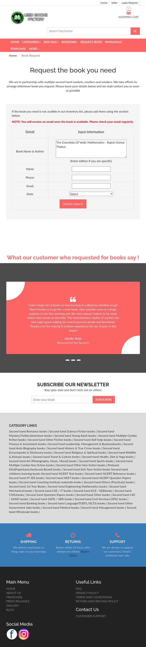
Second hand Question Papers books (50, 494)
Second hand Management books (103, 507)
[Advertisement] (73, 225)
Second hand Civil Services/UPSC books (101, 499)
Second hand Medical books (61, 507)
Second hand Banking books (27, 503)
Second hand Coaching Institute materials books (50, 482)
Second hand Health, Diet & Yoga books (108, 456)
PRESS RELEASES (17, 601)
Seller (114, 2)
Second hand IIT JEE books (27, 478)
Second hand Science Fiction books (72, 431)
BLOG (10, 609)
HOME (10, 588)
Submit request (73, 203)
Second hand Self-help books (93, 439)
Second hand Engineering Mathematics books (78, 486)
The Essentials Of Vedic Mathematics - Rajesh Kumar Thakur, (91, 149)
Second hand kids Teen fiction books (86, 469)
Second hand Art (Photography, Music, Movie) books (43, 461)
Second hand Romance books (28, 431)
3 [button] (79, 361)
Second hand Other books (93, 494)
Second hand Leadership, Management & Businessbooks (85, 444)
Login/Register (130, 2)
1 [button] (67, 361)
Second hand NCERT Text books (62, 473)
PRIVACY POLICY (87, 593)
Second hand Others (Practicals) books (109, 482)
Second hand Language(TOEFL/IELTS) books (77, 503)
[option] (73, 318)
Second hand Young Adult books (75, 435)
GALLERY (12, 605)
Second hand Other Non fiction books (81, 465)
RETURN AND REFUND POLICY (97, 601)
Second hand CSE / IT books (53, 490)
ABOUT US (13, 593)
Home (104, 2)
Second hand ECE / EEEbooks (93, 490)
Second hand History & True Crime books (74, 448)
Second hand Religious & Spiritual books (80, 452)
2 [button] (73, 361)
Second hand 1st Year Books (28, 486)
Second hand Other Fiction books (50, 439)
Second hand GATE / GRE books (51, 499)
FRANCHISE (14, 597)
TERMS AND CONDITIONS (94, 597)
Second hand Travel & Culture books (57, 456)
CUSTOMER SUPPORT (91, 616)
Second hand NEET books (63, 478)
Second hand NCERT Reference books (110, 473)
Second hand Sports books (96, 461)
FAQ (79, 588)
